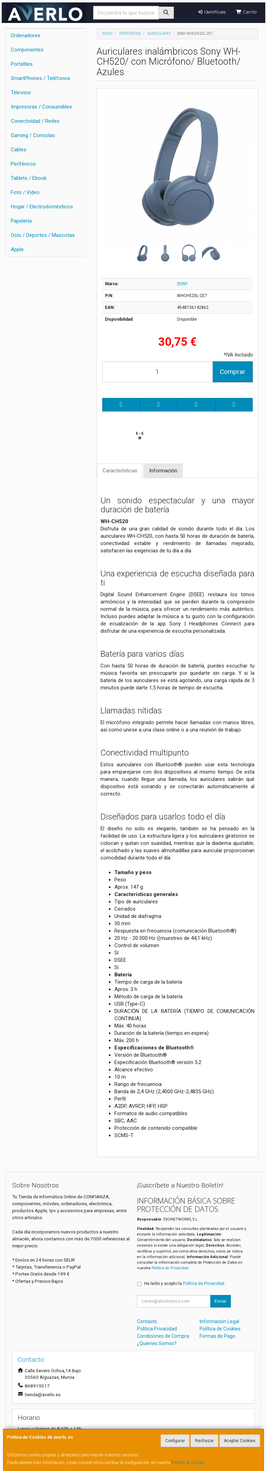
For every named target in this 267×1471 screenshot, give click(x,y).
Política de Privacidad (170, 1268)
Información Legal (219, 1321)
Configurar (175, 1440)
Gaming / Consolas (33, 135)
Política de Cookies (188, 1462)
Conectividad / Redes (35, 121)
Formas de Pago (217, 1336)
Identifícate (211, 12)
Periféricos (23, 164)
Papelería (21, 221)
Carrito (246, 12)
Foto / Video (25, 192)
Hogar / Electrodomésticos (42, 206)
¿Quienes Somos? (157, 1343)
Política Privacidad (157, 1329)
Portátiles (22, 64)
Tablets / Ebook (29, 178)
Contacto (147, 1321)
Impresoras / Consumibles (41, 107)
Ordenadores (25, 35)
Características (120, 470)
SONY (182, 283)
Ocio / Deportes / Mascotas (43, 235)
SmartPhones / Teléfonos (40, 78)
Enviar (220, 1301)
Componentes (27, 50)
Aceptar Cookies (240, 1440)
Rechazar (204, 1440)
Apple (17, 249)
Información (163, 470)
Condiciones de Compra (163, 1336)
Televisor (21, 92)
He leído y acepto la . (184, 1283)
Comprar (232, 372)
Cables (18, 149)
